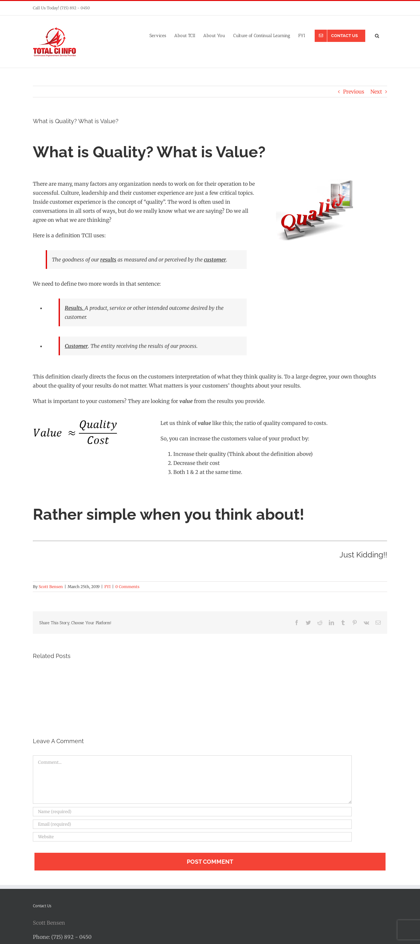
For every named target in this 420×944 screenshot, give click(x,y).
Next (376, 91)
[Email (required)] (192, 824)
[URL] (192, 836)
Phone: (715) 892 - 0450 (62, 937)
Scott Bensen (51, 586)
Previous (353, 91)
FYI (107, 586)
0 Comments (127, 586)
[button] (377, 35)
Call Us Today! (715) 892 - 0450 (61, 7)
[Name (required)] (192, 811)
